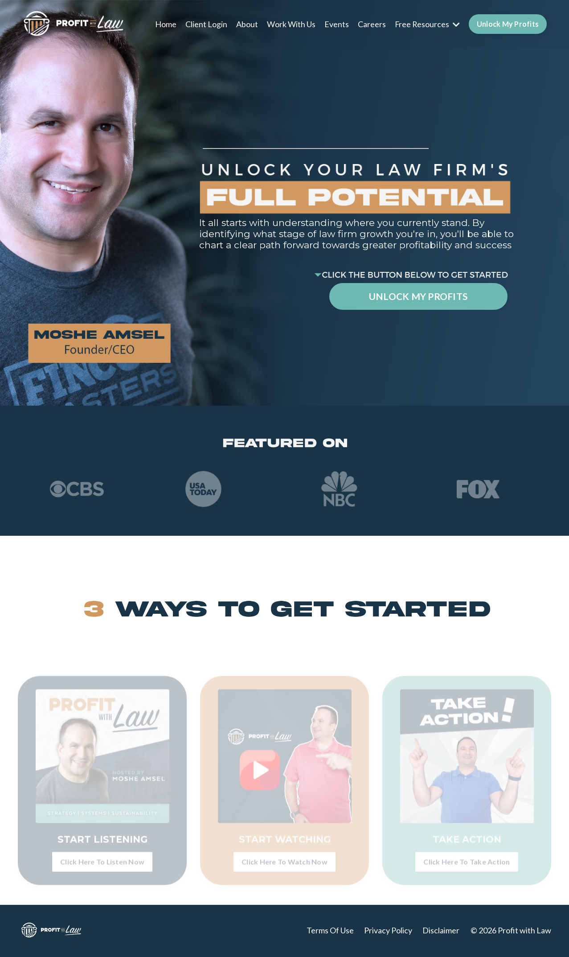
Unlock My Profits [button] (508, 23)
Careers (371, 24)
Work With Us (290, 24)
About (246, 24)
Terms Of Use (330, 931)
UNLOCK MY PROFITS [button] (418, 296)
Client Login (205, 24)
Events (335, 24)
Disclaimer (440, 931)
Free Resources (427, 24)
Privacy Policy (388, 931)
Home (165, 24)
